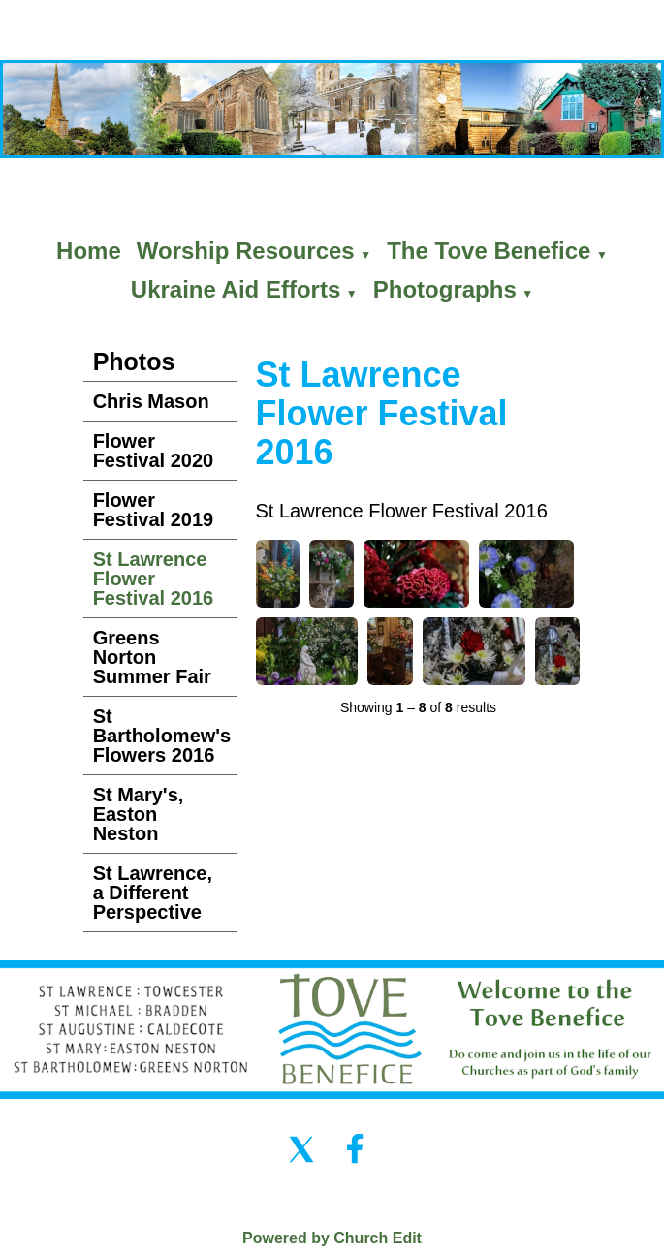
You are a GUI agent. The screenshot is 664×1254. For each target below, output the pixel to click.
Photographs (445, 289)
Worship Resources (246, 250)
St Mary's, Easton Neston (138, 814)
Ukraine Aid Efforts (235, 289)
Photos (134, 361)
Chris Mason (151, 401)
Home (88, 250)
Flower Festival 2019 (153, 509)
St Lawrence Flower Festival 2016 (153, 579)
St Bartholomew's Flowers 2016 (162, 735)
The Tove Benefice (488, 250)
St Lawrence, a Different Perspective (152, 892)
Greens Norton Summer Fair (152, 657)
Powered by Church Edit (332, 1238)
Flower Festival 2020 (153, 450)
